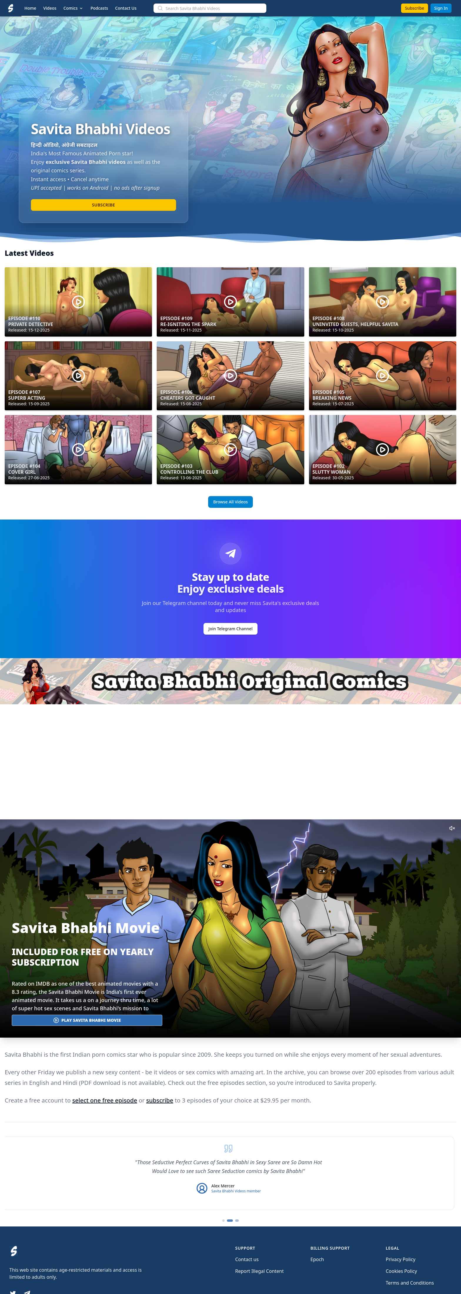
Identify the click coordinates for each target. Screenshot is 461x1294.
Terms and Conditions (410, 1283)
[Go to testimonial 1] (223, 1220)
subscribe (159, 1100)
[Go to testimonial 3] (237, 1220)
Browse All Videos (230, 502)
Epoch (317, 1259)
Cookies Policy (401, 1271)
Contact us (247, 1259)
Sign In (441, 8)
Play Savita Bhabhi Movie (87, 1020)
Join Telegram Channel (230, 628)
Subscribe (414, 8)
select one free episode (104, 1100)
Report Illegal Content (259, 1271)
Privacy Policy (400, 1259)
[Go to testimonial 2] (230, 1220)
